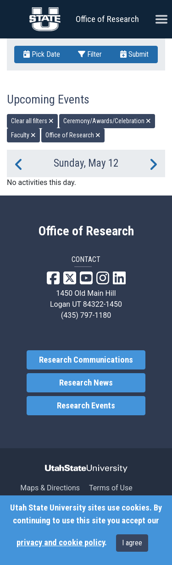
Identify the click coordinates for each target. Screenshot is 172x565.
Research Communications (86, 360)
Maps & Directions (50, 488)
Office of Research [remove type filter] (72, 135)
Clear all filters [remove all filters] (32, 121)
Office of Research (107, 19)
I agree (132, 542)
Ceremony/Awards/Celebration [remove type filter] (107, 121)
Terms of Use (111, 488)
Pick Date (41, 54)
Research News (86, 383)
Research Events (86, 406)
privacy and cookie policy (61, 543)
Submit (134, 54)
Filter (90, 54)
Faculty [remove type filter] (23, 135)
